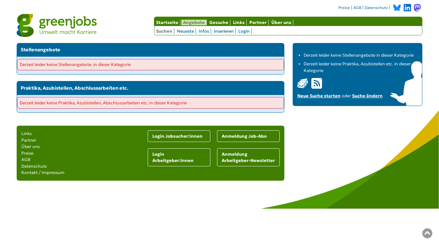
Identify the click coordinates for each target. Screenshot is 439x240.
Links (239, 22)
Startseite (167, 22)
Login (244, 31)
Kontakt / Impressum (42, 172)
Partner (258, 22)
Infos (204, 31)
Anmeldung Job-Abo (244, 136)
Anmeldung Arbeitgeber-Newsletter (248, 157)
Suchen (164, 31)
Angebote (194, 22)
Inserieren (224, 31)
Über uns (281, 22)
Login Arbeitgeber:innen (173, 157)
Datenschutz (376, 7)
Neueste (185, 31)
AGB (357, 7)
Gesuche (218, 22)
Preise (344, 7)
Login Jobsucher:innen (177, 136)
